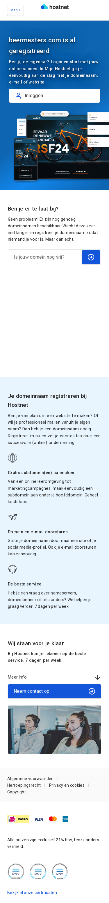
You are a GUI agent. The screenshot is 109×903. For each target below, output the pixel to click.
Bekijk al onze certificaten (32, 892)
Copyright (16, 792)
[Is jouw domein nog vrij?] (44, 257)
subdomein (19, 495)
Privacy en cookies (67, 785)
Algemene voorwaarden (30, 778)
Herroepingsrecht (24, 785)
